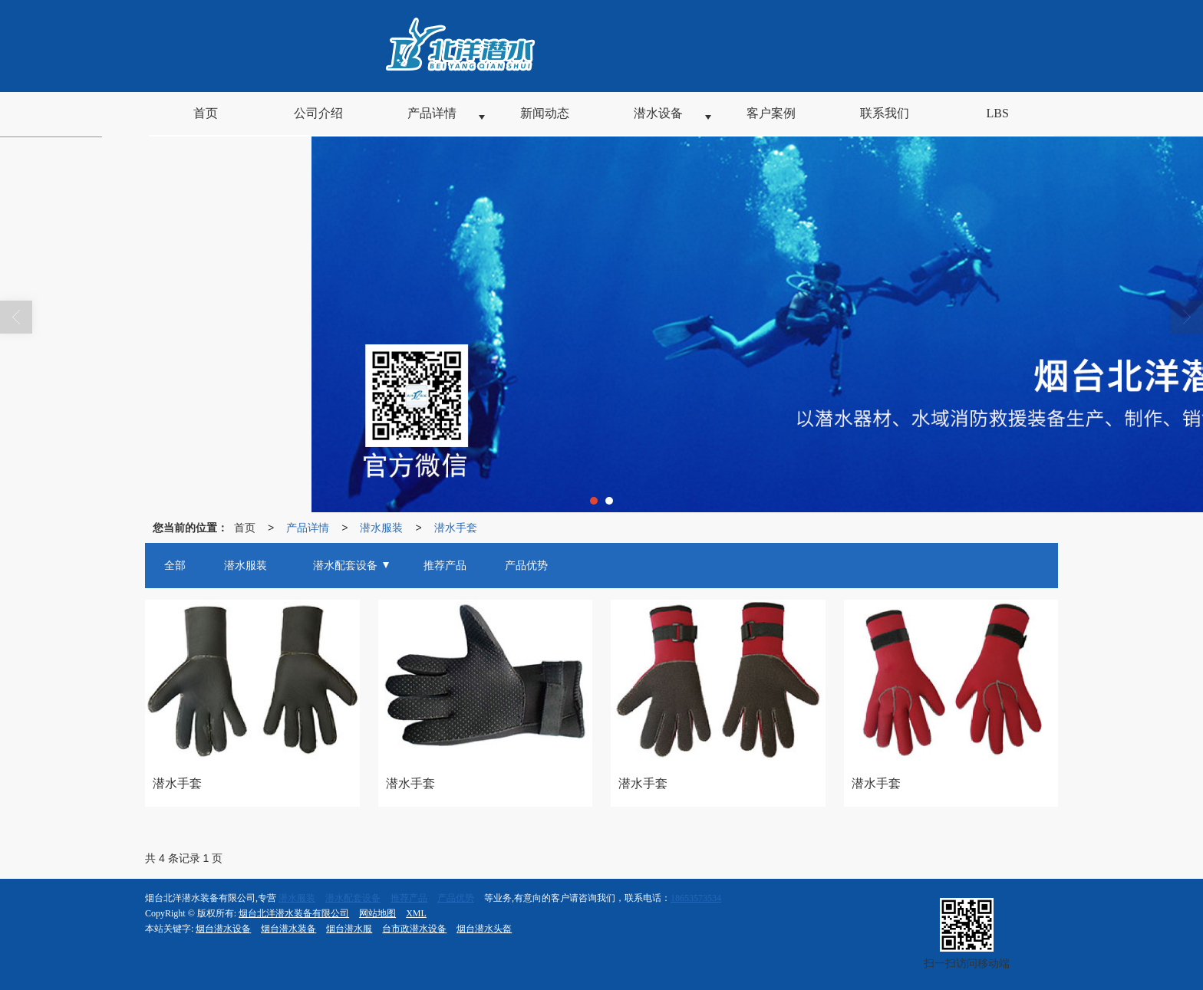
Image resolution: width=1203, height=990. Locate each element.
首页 (244, 527)
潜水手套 (455, 527)
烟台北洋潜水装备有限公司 (294, 913)
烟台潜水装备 (288, 928)
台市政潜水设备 (414, 928)
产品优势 (455, 898)
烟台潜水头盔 (484, 928)
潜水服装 (381, 527)
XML (416, 913)
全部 (175, 565)
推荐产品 (409, 898)
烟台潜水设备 (223, 928)
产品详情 (307, 527)
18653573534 (696, 898)
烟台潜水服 (349, 928)
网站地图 (377, 913)
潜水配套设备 (353, 898)
